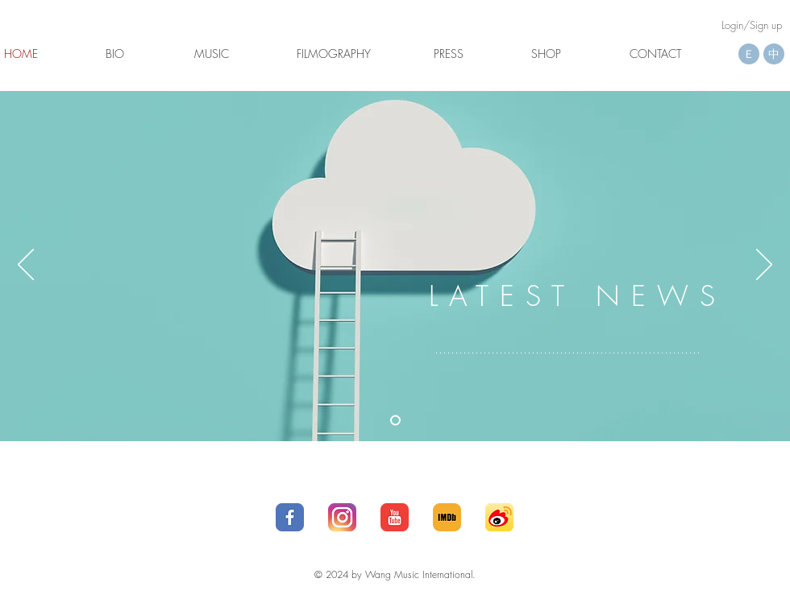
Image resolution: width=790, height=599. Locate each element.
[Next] (764, 266)
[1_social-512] (290, 517)
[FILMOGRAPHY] (334, 53)
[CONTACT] (655, 53)
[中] (773, 53)
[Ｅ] (748, 53)
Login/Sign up (751, 25)
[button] (21, 53)
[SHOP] (546, 53)
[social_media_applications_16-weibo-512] (499, 517)
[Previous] (26, 266)
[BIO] (115, 53)
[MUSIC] (211, 53)
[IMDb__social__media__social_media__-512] (447, 517)
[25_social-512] (342, 517)
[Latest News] (395, 420)
